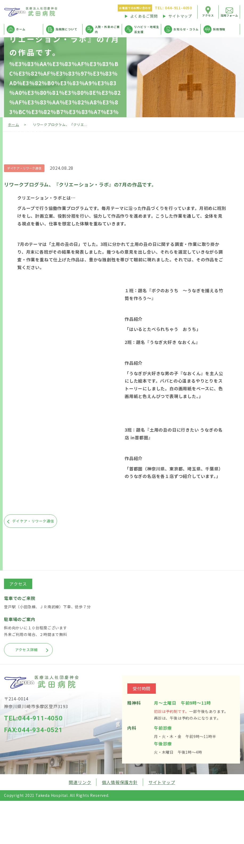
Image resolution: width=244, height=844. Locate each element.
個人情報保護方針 (119, 782)
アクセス (208, 15)
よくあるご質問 (144, 16)
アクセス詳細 (36, 649)
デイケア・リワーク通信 (26, 168)
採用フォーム (229, 15)
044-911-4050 (173, 7)
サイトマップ (180, 16)
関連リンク (80, 782)
